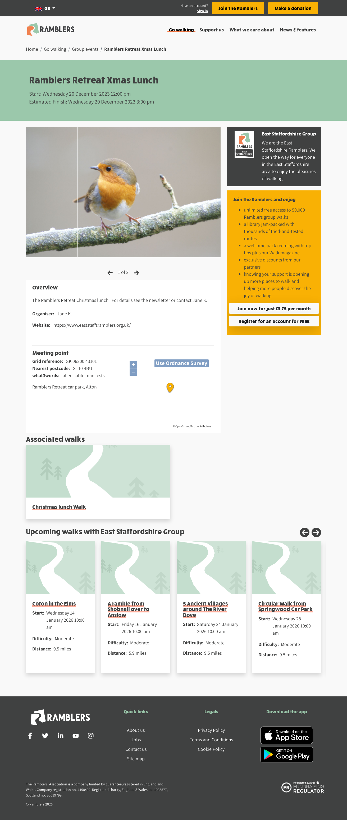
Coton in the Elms (54, 603)
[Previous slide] (304, 532)
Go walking (181, 29)
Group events (85, 49)
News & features (298, 29)
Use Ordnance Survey (181, 363)
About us (136, 730)
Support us (212, 29)
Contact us (136, 749)
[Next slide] (316, 532)
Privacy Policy (211, 730)
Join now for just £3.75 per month (274, 308)
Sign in (202, 10)
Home (32, 49)
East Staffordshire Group (289, 133)
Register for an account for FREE (274, 321)
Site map (136, 759)
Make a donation (293, 8)
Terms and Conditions (211, 740)
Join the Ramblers (238, 8)
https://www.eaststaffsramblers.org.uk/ (92, 325)
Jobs (136, 740)
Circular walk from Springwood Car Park (285, 606)
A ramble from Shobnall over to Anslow (128, 609)
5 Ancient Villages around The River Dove (205, 609)
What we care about (252, 29)
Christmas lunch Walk (59, 506)
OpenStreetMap (185, 426)
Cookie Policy (211, 749)
